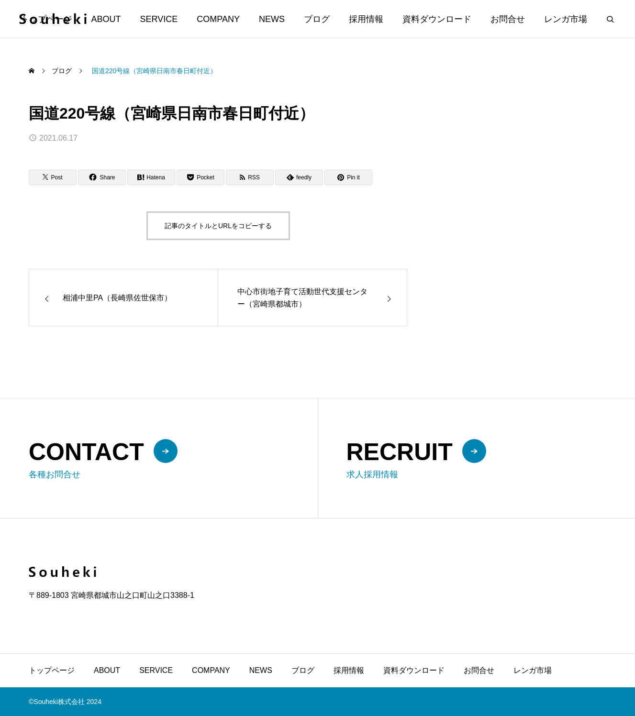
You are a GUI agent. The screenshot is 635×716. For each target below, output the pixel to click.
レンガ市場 (565, 19)
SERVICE (159, 19)
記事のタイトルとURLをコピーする (218, 226)
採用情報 (366, 19)
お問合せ (507, 19)
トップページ (52, 670)
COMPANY (218, 19)
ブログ (317, 19)
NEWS (272, 19)
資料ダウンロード (436, 19)
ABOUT (106, 19)
